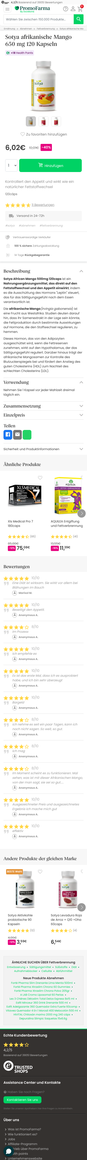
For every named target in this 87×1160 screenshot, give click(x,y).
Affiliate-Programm (20, 1144)
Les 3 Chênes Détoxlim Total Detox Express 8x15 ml (42, 999)
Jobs (9, 1139)
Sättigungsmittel (40, 967)
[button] (73, 8)
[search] (79, 19)
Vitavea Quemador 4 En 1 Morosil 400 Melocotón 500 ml (42, 1011)
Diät (74, 967)
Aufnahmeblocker (26, 971)
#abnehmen (27, 226)
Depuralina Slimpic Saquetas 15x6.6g (43, 1018)
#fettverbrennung (51, 226)
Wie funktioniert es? (20, 1134)
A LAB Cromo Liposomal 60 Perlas (42, 995)
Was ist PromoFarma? (22, 1129)
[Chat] (65, 8)
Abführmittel (64, 971)
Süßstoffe (61, 967)
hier (40, 1108)
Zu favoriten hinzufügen (43, 135)
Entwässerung (16, 967)
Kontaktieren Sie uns (22, 1100)
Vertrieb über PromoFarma (26, 1149)
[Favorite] (40, 477)
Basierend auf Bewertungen (25, 1055)
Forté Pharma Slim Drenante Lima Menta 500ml (42, 983)
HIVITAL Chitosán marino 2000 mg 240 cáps (42, 1015)
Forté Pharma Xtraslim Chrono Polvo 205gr (41, 991)
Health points (16, 1153)
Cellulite (46, 971)
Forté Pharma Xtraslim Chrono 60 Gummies (42, 987)
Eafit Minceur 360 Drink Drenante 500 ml (42, 1003)
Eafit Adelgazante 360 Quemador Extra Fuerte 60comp (42, 1007)
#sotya (9, 226)
